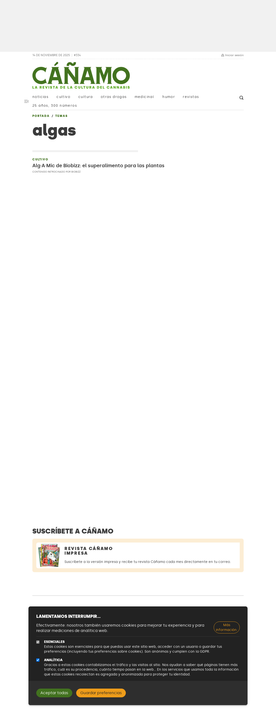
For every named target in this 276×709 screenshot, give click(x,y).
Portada (41, 116)
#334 (77, 55)
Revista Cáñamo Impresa (88, 551)
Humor (168, 97)
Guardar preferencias (101, 693)
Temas (61, 116)
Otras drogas (114, 97)
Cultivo (63, 97)
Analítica (53, 660)
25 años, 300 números (54, 106)
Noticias (40, 97)
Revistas (191, 97)
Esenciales (54, 642)
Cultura (85, 97)
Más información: (227, 627)
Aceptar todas (54, 693)
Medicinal (144, 97)
